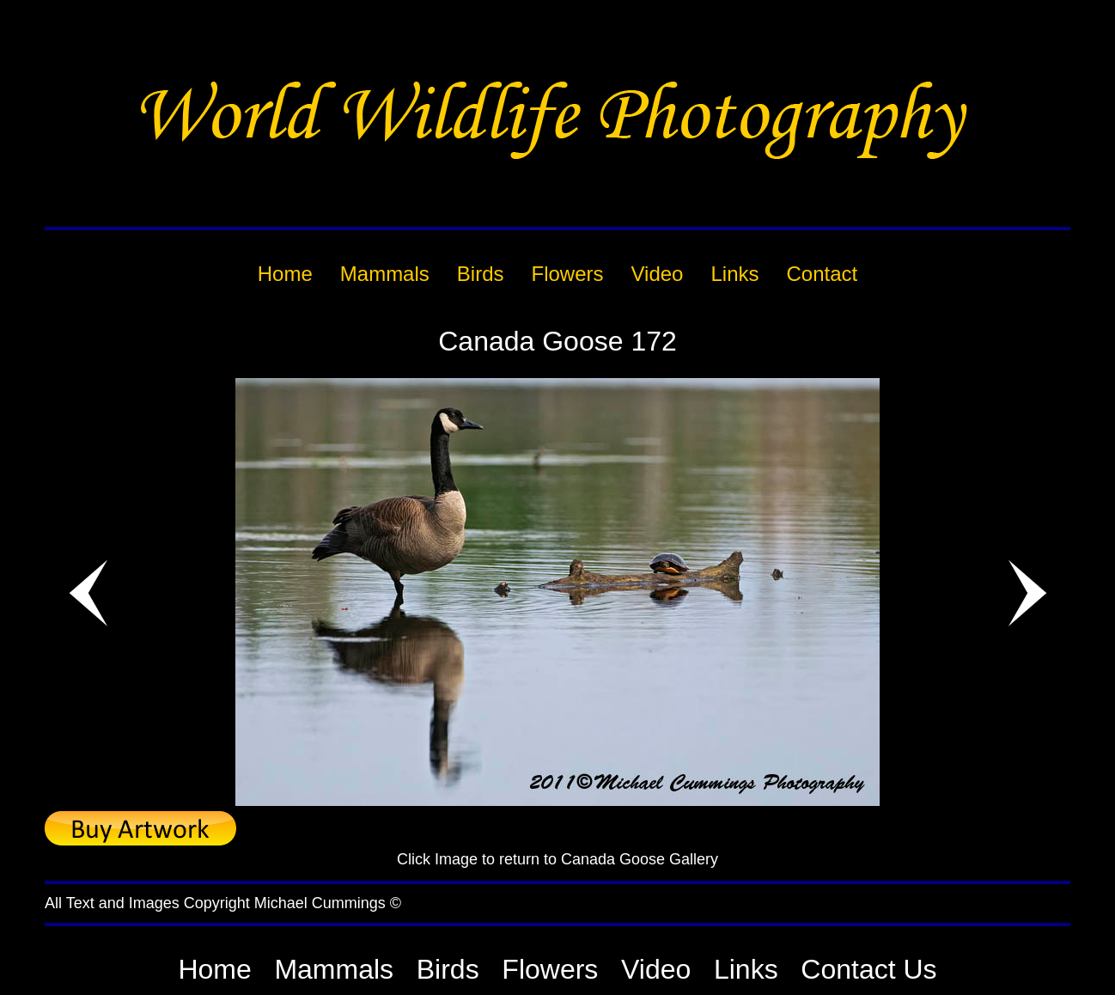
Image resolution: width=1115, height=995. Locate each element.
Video (656, 969)
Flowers (550, 969)
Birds (448, 969)
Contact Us (868, 969)
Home (214, 969)
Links (746, 969)
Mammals (333, 969)
